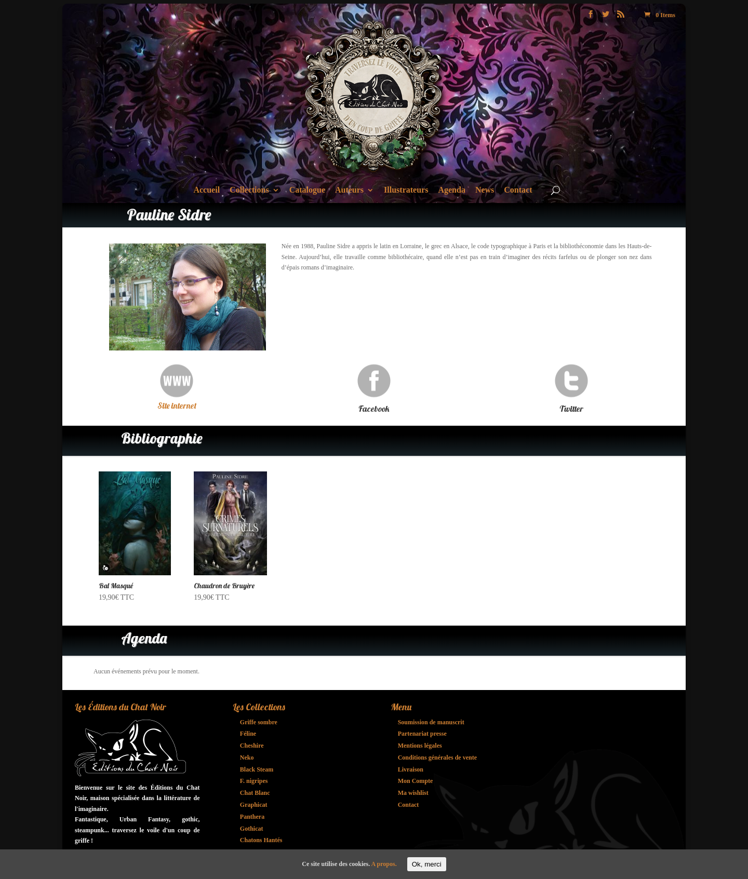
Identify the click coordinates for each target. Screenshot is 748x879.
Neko (247, 757)
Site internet (176, 405)
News (484, 190)
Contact (518, 190)
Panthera (252, 816)
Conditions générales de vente (437, 757)
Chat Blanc (255, 792)
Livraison (410, 769)
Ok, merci (427, 864)
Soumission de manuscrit (431, 722)
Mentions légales (420, 745)
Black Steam (256, 769)
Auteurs (349, 190)
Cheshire (252, 745)
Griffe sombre (258, 722)
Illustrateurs (406, 190)
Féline (248, 733)
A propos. (384, 864)
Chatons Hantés (261, 840)
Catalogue (307, 190)
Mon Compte (415, 781)
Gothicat (251, 828)
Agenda (451, 190)
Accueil (206, 190)
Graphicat (254, 804)
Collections (249, 190)
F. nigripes (254, 781)
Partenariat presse (422, 733)
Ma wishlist (413, 792)
